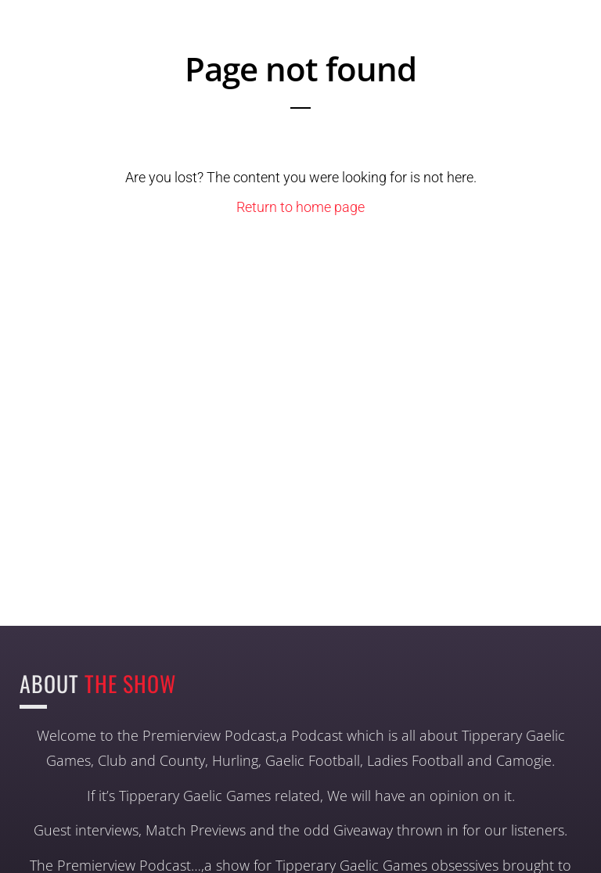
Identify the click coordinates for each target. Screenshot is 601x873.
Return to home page (300, 207)
